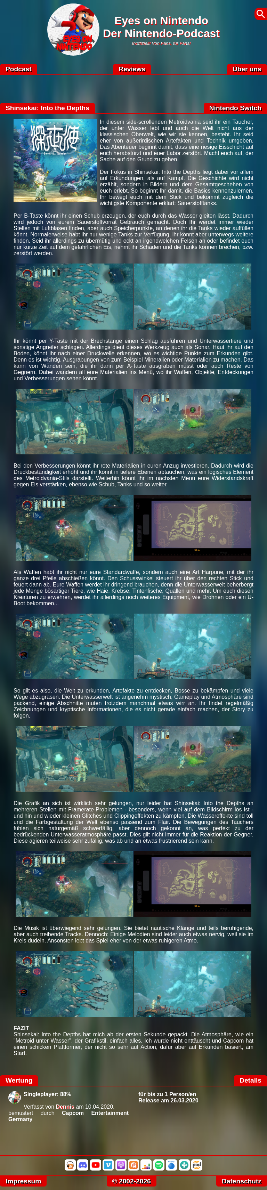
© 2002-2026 (131, 1181)
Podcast (19, 69)
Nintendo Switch (235, 108)
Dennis (65, 1107)
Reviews (132, 69)
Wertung (19, 1080)
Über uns (247, 69)
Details (250, 1080)
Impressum (23, 1181)
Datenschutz (241, 1181)
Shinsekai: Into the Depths (47, 108)
